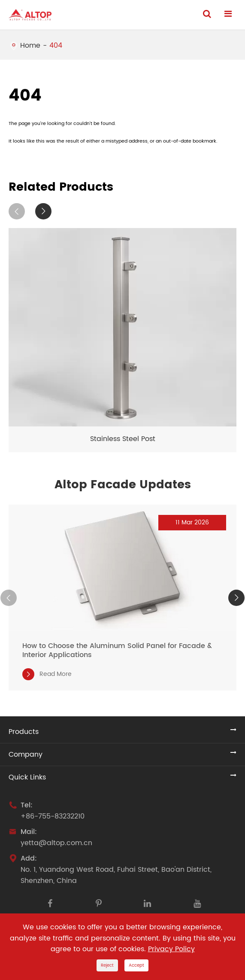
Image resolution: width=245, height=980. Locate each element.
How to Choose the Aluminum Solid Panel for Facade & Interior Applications (117, 650)
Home (30, 45)
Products (24, 731)
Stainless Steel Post (122, 438)
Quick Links (27, 777)
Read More (47, 674)
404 (55, 45)
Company (25, 754)
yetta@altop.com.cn (56, 845)
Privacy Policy (171, 949)
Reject (107, 965)
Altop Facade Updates (122, 484)
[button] (17, 211)
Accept (136, 965)
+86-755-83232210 (53, 818)
